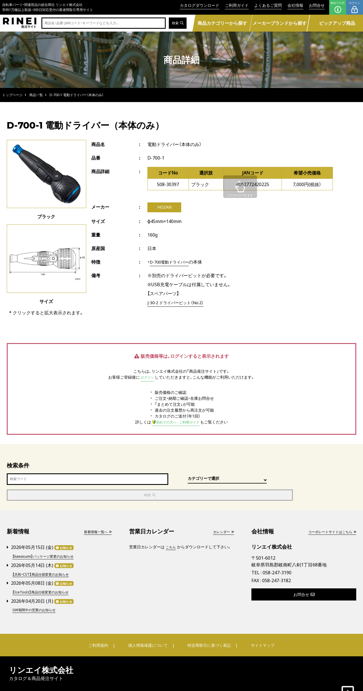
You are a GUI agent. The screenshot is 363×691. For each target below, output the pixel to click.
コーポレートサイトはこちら (328, 516)
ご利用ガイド (237, 5)
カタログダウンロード (199, 5)
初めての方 (337, 7)
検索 (176, 23)
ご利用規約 (101, 628)
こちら (172, 531)
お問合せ (317, 5)
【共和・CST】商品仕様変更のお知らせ (44, 557)
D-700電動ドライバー (172, 263)
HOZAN (164, 208)
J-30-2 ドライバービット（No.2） (179, 303)
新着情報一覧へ (95, 516)
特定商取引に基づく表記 (208, 628)
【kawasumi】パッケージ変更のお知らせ (47, 540)
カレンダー (222, 516)
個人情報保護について (148, 628)
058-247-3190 (277, 557)
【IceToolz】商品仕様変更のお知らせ (44, 575)
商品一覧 (36, 94)
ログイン (354, 7)
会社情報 (295, 5)
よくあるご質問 (268, 5)
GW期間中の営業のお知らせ (37, 592)
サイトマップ (259, 628)
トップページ (12, 94)
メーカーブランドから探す (280, 23)
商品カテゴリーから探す (222, 23)
